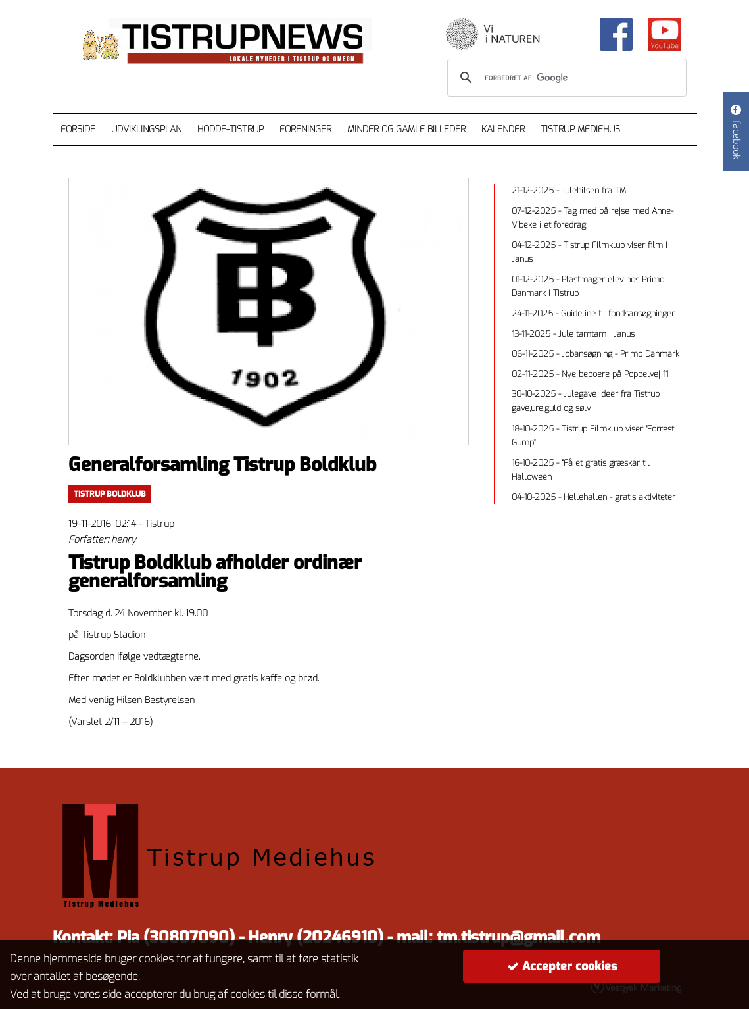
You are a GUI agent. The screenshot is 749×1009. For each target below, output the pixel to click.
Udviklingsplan (146, 129)
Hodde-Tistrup (230, 129)
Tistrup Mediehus (580, 129)
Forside (77, 129)
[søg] (565, 78)
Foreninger (305, 129)
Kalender (503, 129)
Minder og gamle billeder (406, 129)
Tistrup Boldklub (110, 494)
